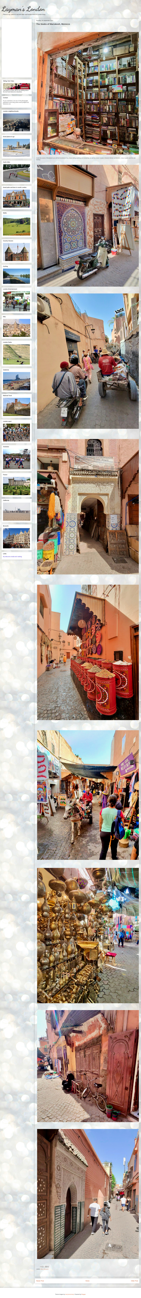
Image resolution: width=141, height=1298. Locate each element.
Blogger (83, 1294)
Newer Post (40, 1281)
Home (87, 1281)
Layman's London (23, 9)
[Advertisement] (16, 48)
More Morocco (44, 1269)
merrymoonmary (69, 1294)
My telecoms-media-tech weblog (12, 556)
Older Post (134, 1281)
